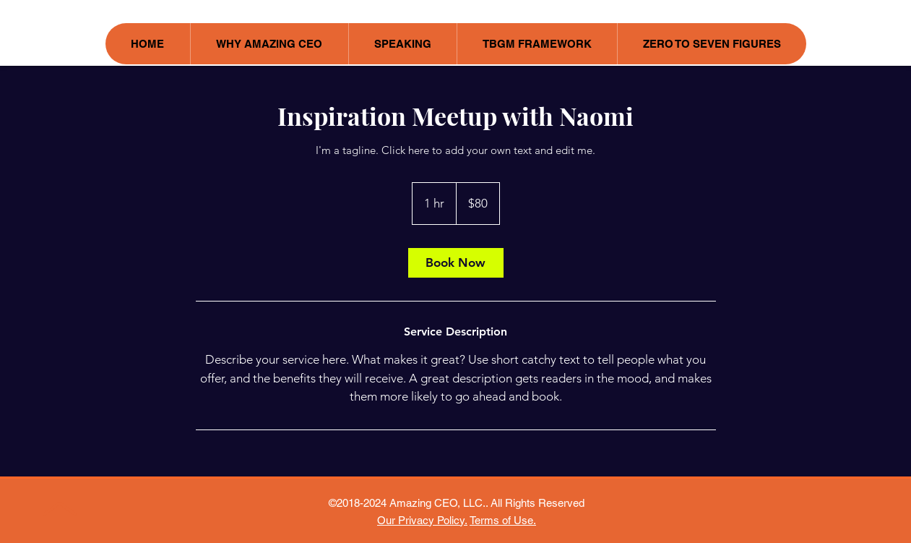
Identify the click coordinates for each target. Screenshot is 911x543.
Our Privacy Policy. (422, 520)
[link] (456, 263)
